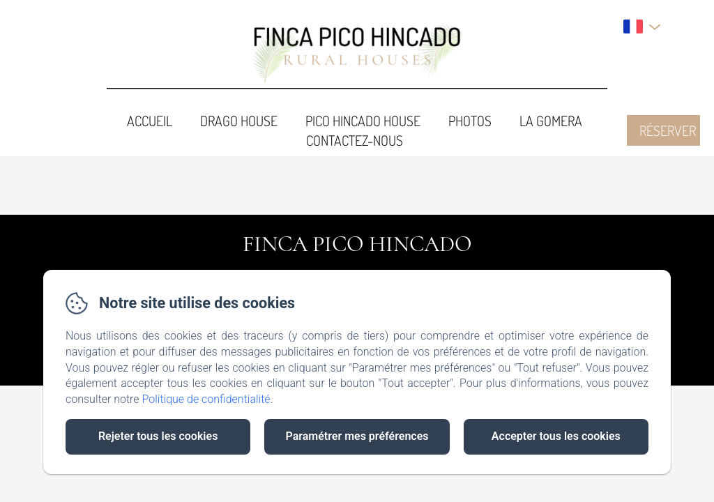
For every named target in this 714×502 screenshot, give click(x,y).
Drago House (239, 121)
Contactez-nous (354, 140)
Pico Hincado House (362, 121)
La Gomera (550, 121)
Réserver (667, 130)
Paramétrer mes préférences (356, 436)
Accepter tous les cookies (556, 436)
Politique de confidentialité (206, 399)
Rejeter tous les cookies (158, 436)
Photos (470, 121)
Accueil (149, 121)
